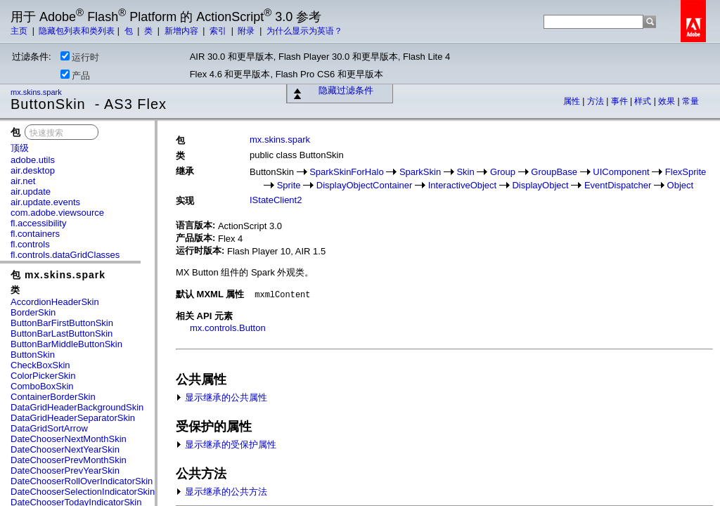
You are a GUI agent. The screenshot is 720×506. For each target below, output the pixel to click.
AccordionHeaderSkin (55, 302)
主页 (20, 31)
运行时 (79, 57)
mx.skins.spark (37, 92)
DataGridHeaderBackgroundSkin (77, 407)
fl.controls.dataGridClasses (65, 254)
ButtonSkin (33, 354)
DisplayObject (540, 185)
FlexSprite (686, 172)
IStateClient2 (276, 200)
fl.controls (30, 244)
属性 (572, 101)
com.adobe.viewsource (57, 212)
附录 (247, 31)
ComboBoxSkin (42, 386)
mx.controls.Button (228, 328)
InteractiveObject (462, 185)
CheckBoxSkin (40, 365)
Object (680, 185)
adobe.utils (33, 160)
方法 (596, 101)
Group (502, 172)
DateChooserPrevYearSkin (65, 470)
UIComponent (621, 172)
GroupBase (554, 172)
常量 (690, 101)
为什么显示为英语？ (304, 31)
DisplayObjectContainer (364, 185)
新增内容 (182, 31)
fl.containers (35, 233)
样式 (643, 101)
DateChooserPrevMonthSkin (69, 460)
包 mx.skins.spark (58, 274)
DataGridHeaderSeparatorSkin (73, 418)
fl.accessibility (38, 223)
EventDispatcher (617, 185)
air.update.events (45, 202)
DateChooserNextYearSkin (65, 449)
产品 (75, 75)
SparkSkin (420, 172)
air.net (23, 181)
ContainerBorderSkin (53, 396)
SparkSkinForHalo (346, 172)
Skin (465, 172)
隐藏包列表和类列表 (77, 31)
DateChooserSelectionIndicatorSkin (83, 491)
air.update (31, 191)
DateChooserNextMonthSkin (69, 439)
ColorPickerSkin (43, 375)
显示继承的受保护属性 (226, 444)
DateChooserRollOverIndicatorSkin (82, 481)
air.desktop (33, 170)
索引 (219, 31)
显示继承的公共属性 (221, 397)
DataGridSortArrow (49, 428)
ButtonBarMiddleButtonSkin (66, 344)
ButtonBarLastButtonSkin (61, 333)
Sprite (289, 185)
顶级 (20, 148)
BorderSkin (33, 312)
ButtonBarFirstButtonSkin (62, 323)
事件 (620, 101)
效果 (667, 101)
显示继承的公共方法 (221, 491)
